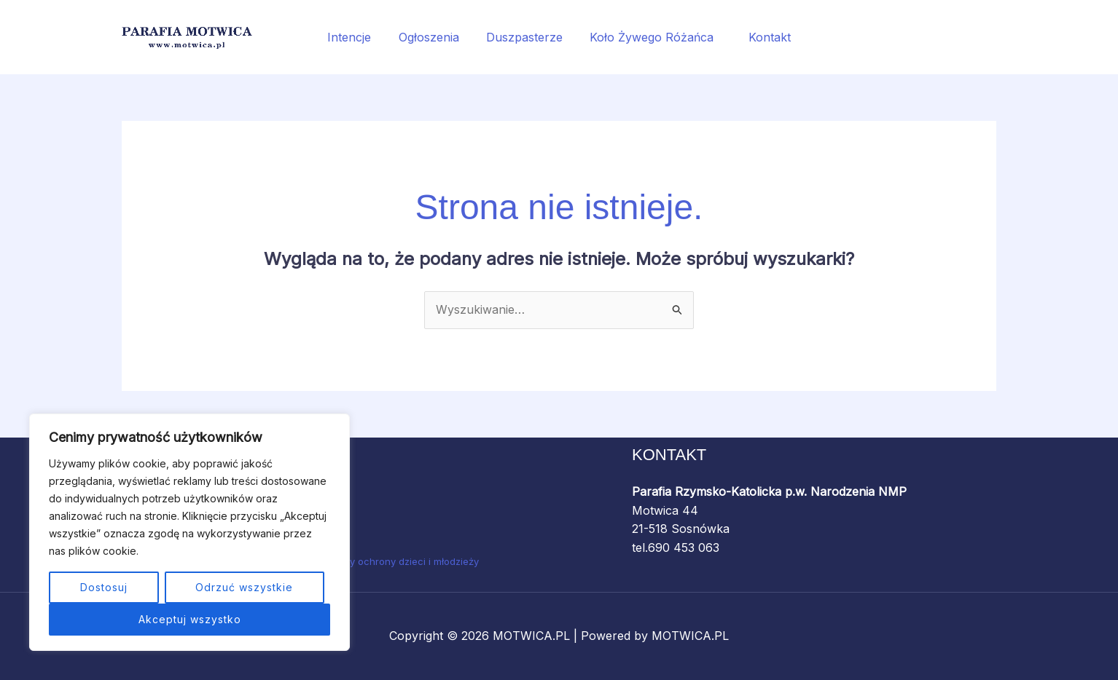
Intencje (357, 37)
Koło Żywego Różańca (651, 37)
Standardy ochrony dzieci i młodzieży (393, 561)
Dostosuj (104, 587)
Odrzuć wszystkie (244, 587)
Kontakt (761, 37)
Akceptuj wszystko (189, 619)
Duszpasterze (524, 37)
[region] (189, 532)
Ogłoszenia (432, 37)
